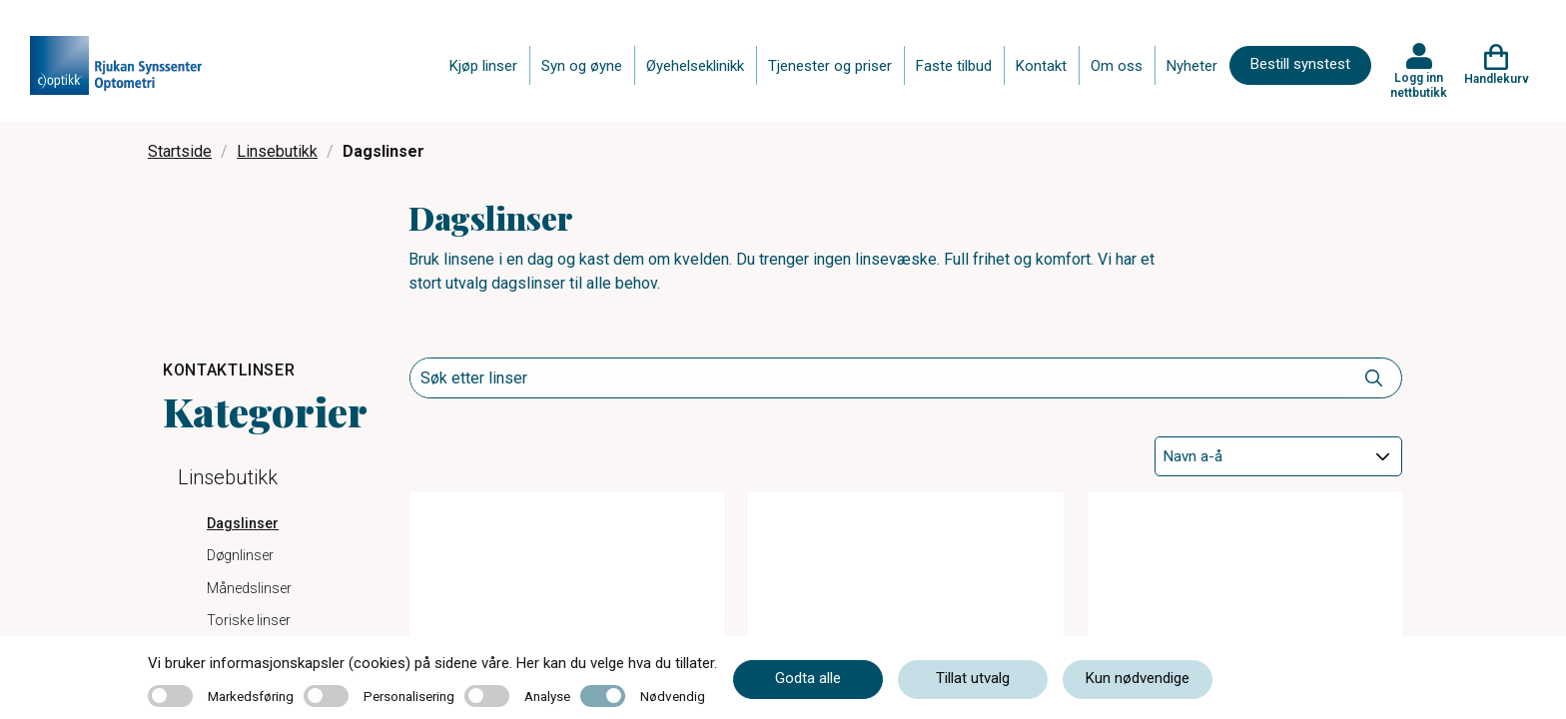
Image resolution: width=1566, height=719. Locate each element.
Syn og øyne (581, 66)
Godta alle (808, 678)
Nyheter (1192, 66)
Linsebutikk (277, 151)
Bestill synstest (1300, 64)
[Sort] (1278, 456)
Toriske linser (249, 620)
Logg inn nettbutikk (1418, 85)
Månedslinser (249, 588)
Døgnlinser (240, 555)
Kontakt (1041, 66)
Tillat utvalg (973, 678)
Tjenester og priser (830, 66)
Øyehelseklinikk (695, 66)
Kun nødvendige (1137, 678)
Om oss (1117, 66)
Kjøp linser (483, 66)
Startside (180, 151)
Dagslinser (243, 523)
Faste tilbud (954, 66)
